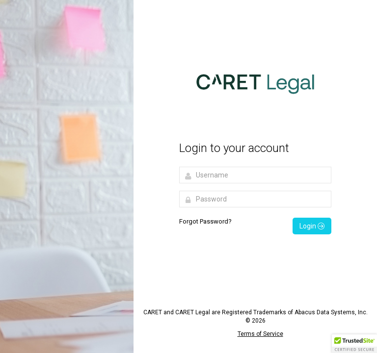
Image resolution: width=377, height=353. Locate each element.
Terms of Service (260, 333)
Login (311, 226)
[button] (354, 343)
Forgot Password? (205, 221)
